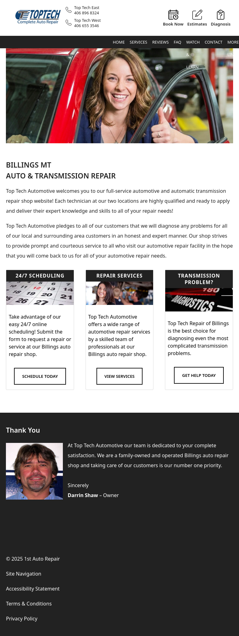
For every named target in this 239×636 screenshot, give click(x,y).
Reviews (160, 42)
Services (138, 42)
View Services (120, 376)
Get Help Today (199, 375)
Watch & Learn (193, 43)
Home (119, 42)
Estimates (197, 23)
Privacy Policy (21, 618)
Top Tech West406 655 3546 (87, 23)
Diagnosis (220, 23)
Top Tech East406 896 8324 (86, 10)
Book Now (173, 23)
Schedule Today (40, 376)
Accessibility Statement (32, 588)
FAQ (177, 42)
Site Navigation (23, 573)
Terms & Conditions (29, 603)
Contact (214, 42)
